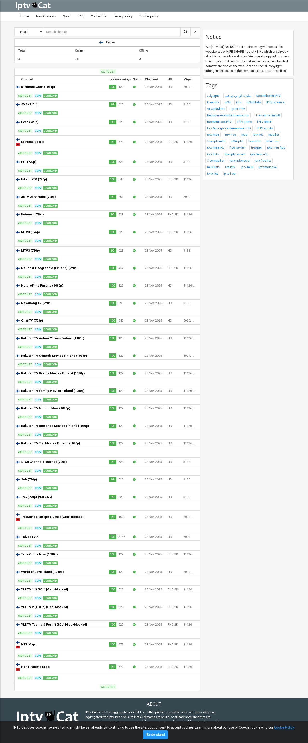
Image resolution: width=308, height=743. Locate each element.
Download (50, 95)
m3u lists (213, 167)
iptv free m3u (259, 154)
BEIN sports (265, 128)
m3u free (272, 141)
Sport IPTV (238, 109)
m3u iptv (237, 141)
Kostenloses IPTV (268, 96)
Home (24, 16)
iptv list (258, 134)
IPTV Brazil (264, 121)
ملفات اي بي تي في (238, 96)
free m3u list (215, 160)
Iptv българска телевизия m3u (229, 128)
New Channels (46, 16)
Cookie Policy (284, 727)
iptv (238, 102)
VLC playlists (216, 109)
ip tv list (212, 173)
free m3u (254, 141)
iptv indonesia (239, 160)
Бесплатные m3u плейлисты (228, 115)
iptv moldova (268, 167)
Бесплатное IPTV (219, 121)
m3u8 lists (254, 102)
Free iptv (213, 102)
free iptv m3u (216, 141)
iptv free (230, 134)
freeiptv (256, 147)
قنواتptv (213, 96)
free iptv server (234, 154)
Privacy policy (123, 16)
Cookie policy (149, 16)
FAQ (81, 16)
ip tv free (229, 173)
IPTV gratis (244, 121)
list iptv (230, 167)
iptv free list (263, 160)
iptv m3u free (276, 147)
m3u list (273, 134)
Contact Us (98, 16)
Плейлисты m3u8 (267, 115)
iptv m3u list (215, 147)
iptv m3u (213, 134)
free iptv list (237, 147)
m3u (228, 102)
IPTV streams (275, 102)
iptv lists (213, 154)
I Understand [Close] (155, 735)
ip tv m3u (247, 167)
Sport (67, 16)
